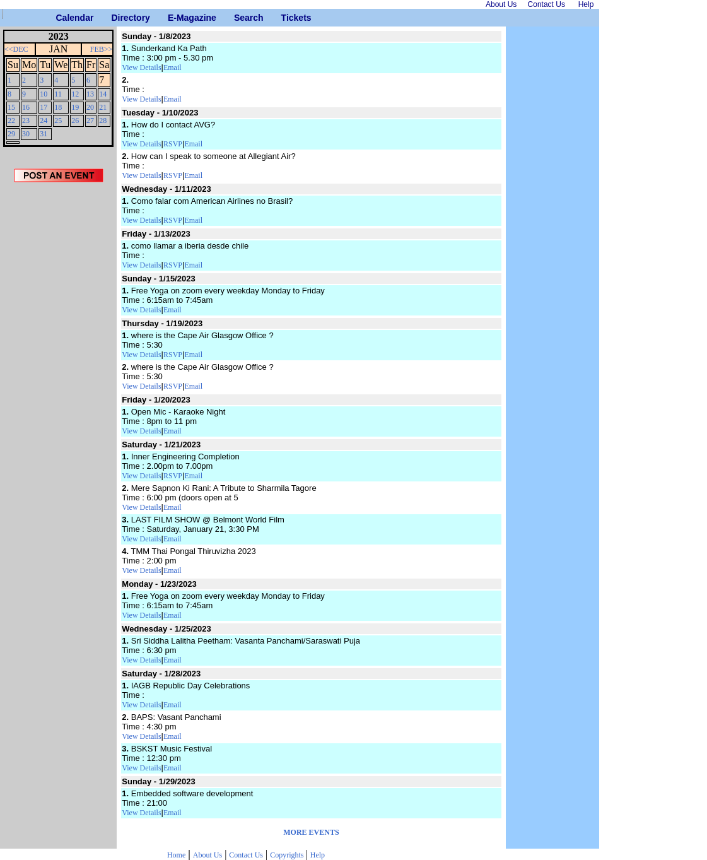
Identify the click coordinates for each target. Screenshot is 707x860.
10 (43, 94)
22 (11, 120)
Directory (115, 18)
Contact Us (246, 855)
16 (26, 107)
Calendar (61, 18)
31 (43, 133)
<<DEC (16, 49)
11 (58, 94)
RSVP (172, 143)
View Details (141, 67)
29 (11, 133)
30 (26, 133)
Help (317, 855)
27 (90, 120)
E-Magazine (172, 18)
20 (90, 107)
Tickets (286, 18)
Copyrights (287, 855)
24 (43, 120)
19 (75, 107)
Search (238, 18)
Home (176, 855)
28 (103, 120)
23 (26, 120)
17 (43, 107)
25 (58, 120)
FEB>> (101, 49)
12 (75, 94)
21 (103, 107)
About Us (207, 855)
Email (172, 67)
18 (58, 107)
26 (75, 120)
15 (11, 107)
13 (90, 94)
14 (103, 94)
